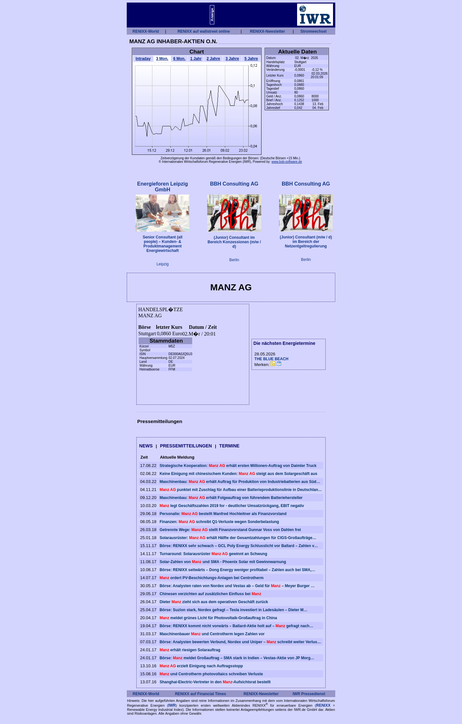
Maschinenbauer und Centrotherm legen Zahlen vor (211, 634)
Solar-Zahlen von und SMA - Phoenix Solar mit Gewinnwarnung (222, 562)
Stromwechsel (313, 31)
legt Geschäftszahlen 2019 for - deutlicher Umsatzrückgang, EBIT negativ (231, 505)
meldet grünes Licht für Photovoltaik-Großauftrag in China (218, 618)
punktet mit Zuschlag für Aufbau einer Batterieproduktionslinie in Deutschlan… (240, 489)
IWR (171, 705)
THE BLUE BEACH (271, 359)
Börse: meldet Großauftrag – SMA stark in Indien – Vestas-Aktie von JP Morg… (236, 658)
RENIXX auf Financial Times (200, 694)
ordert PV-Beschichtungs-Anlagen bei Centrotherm (211, 578)
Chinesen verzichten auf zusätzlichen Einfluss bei (210, 594)
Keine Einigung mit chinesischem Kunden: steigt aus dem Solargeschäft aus (238, 473)
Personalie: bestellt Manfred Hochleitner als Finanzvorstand (223, 514)
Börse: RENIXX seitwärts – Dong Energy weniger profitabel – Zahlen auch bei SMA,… (237, 570)
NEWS (146, 445)
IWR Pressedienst (309, 694)
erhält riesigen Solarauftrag (189, 650)
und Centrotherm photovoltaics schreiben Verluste (211, 674)
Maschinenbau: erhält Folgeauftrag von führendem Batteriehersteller (231, 497)
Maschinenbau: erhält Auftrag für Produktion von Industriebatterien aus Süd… (239, 481)
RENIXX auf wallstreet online (203, 31)
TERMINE (229, 445)
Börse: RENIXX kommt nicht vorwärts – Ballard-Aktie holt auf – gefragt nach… (236, 626)
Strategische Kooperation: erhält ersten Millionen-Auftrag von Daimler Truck (237, 465)
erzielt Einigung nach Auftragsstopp (201, 666)
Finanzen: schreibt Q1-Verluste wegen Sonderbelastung (219, 522)
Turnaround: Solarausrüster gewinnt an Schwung (213, 554)
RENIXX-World (146, 31)
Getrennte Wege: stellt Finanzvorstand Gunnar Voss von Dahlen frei (230, 530)
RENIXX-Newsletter (267, 31)
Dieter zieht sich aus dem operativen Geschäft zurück (213, 602)
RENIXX (323, 705)
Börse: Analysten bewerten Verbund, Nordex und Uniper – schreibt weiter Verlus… (240, 642)
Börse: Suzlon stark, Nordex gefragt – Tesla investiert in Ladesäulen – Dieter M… (233, 610)
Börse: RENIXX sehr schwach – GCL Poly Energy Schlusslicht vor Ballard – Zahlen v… (238, 546)
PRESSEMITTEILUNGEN (186, 445)
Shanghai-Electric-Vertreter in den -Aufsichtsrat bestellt (214, 682)
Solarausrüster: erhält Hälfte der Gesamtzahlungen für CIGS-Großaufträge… (237, 538)
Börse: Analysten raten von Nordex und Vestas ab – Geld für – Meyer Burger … (236, 586)
